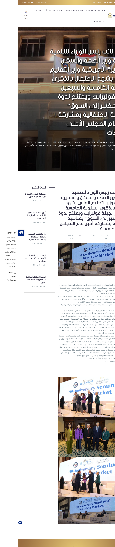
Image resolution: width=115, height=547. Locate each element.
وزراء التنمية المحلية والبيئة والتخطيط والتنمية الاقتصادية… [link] (18, 237)
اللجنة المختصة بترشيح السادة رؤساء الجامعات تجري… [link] (17, 280)
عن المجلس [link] (79, 10)
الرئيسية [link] (86, 10)
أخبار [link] (61, 235)
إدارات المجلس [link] (71, 10)
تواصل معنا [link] (23, 2)
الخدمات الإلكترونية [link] (40, 10)
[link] (3, 233)
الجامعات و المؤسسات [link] (81, 21)
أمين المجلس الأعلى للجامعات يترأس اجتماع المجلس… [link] (17, 215)
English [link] (79, 2)
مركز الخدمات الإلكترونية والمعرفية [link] (56, 10)
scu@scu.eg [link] (91, 2)
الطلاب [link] (31, 10)
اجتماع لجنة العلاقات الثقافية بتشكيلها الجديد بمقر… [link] (16, 258)
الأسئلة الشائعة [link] (8, 2)
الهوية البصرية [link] (7, 15)
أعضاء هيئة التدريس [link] (23, 10)
